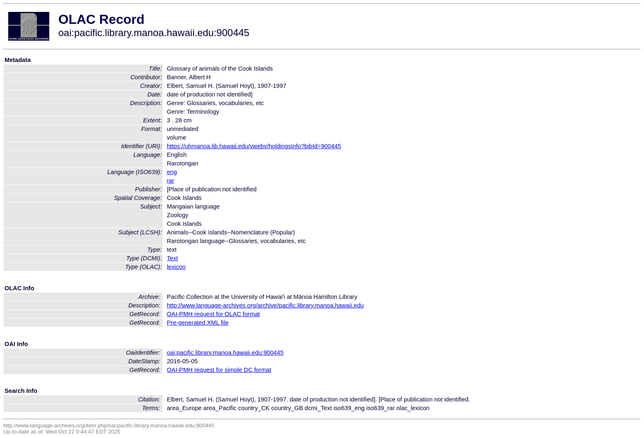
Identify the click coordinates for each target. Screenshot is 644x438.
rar (170, 180)
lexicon (176, 267)
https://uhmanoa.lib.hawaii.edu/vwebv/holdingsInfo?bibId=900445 (254, 146)
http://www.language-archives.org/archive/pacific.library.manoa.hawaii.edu (265, 305)
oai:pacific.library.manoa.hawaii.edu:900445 (225, 352)
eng (172, 172)
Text (172, 258)
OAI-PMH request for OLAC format (213, 314)
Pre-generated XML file (197, 322)
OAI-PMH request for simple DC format (219, 370)
